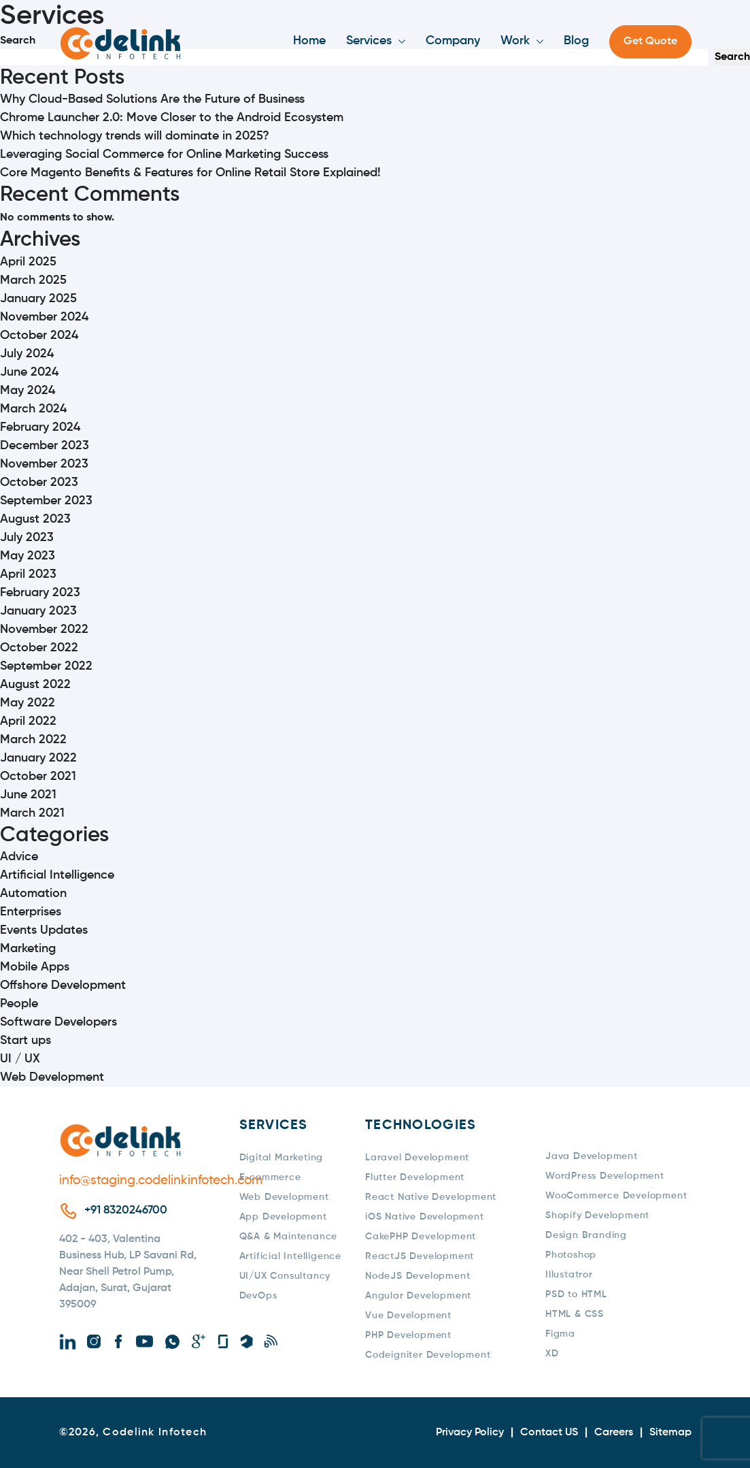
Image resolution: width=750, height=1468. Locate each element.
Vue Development (408, 1315)
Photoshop (570, 1255)
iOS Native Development (424, 1217)
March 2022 (33, 740)
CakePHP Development (420, 1236)
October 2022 (39, 648)
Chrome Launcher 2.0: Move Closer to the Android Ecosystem (171, 118)
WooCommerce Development (616, 1196)
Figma (560, 1334)
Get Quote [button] (650, 41)
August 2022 (35, 685)
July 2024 (27, 354)
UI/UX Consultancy (285, 1276)
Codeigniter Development (427, 1355)
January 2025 (38, 299)
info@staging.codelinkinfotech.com (132, 1180)
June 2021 (28, 795)
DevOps (258, 1296)
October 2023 (39, 482)
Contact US (549, 1432)
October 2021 (38, 776)
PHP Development (408, 1335)
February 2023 (40, 593)
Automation (33, 893)
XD (552, 1353)
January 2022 (38, 758)
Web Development (52, 1077)
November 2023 (44, 464)
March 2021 (32, 813)
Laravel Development (417, 1157)
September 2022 (46, 666)
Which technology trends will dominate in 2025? (134, 136)
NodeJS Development (417, 1276)
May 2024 (27, 391)
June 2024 (29, 372)
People (19, 1004)
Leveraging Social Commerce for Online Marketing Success (164, 154)
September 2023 (46, 501)
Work (515, 41)
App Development (283, 1217)
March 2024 (33, 409)
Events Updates (44, 930)
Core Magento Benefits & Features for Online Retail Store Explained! (190, 173)
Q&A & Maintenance (288, 1236)
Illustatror (569, 1274)
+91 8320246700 (125, 1210)
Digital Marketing (281, 1157)
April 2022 (28, 721)
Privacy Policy (470, 1432)
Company (453, 41)
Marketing (28, 949)
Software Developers (58, 1022)
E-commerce (270, 1177)
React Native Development (430, 1197)
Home (309, 41)
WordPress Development (604, 1176)
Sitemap (670, 1432)
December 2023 (44, 446)
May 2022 (27, 703)
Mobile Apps (34, 967)
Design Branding (586, 1235)
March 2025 (33, 280)
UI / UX (20, 1059)
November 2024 (44, 317)
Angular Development (418, 1296)
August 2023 (35, 519)
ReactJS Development (419, 1256)
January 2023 (38, 611)
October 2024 (39, 335)
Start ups (25, 1040)
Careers (613, 1432)
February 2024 (40, 427)
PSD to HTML (576, 1294)
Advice (19, 857)
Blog (576, 41)
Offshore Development (63, 985)
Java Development (591, 1156)
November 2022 (44, 629)
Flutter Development (414, 1177)
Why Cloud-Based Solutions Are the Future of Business (152, 99)
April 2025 (28, 262)
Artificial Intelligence (57, 875)
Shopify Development (597, 1215)
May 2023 (27, 556)
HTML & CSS (574, 1314)
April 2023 (28, 574)
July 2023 (27, 538)
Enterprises (30, 912)
